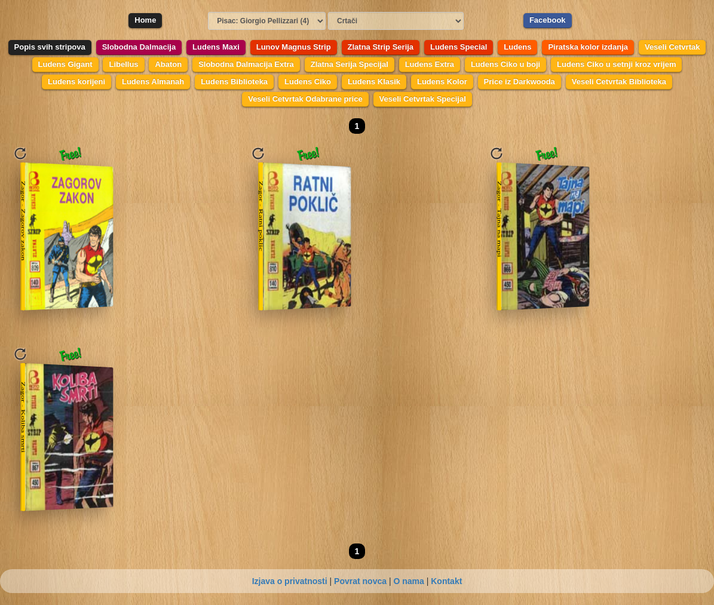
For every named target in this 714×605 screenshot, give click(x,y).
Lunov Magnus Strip (293, 46)
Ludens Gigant (65, 64)
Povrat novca (360, 581)
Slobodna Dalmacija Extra (246, 64)
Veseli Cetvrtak (672, 46)
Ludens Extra (429, 64)
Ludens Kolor (442, 81)
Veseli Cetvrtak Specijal (422, 98)
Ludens (517, 46)
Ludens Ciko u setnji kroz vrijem (616, 64)
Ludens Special (458, 46)
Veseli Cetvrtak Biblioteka (619, 81)
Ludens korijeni (76, 81)
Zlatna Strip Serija (381, 46)
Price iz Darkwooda (519, 81)
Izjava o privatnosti (289, 581)
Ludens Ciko (307, 81)
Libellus (123, 64)
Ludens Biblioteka (234, 81)
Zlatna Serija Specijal (349, 64)
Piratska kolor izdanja (588, 46)
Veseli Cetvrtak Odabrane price (305, 98)
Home (145, 20)
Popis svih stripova (49, 46)
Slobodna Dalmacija (139, 46)
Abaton (168, 64)
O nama (408, 581)
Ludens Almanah (153, 81)
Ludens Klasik (374, 81)
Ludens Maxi (216, 46)
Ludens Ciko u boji (505, 64)
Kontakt (446, 581)
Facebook (547, 20)
